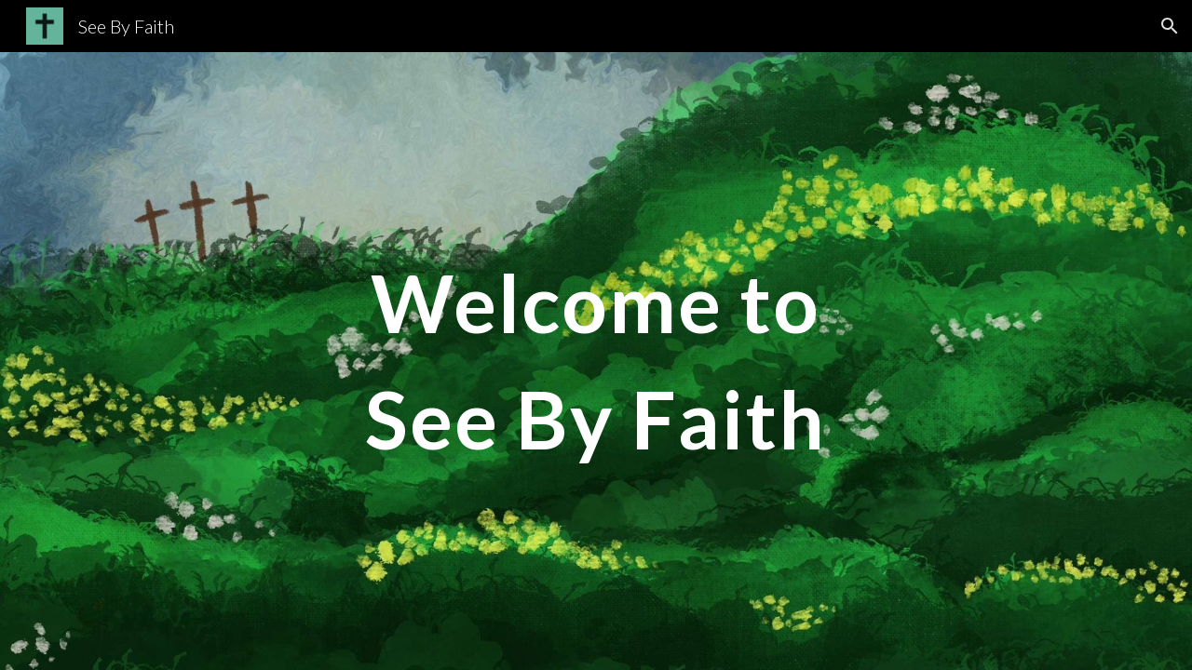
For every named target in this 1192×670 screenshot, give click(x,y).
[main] (596, 361)
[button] (1169, 26)
